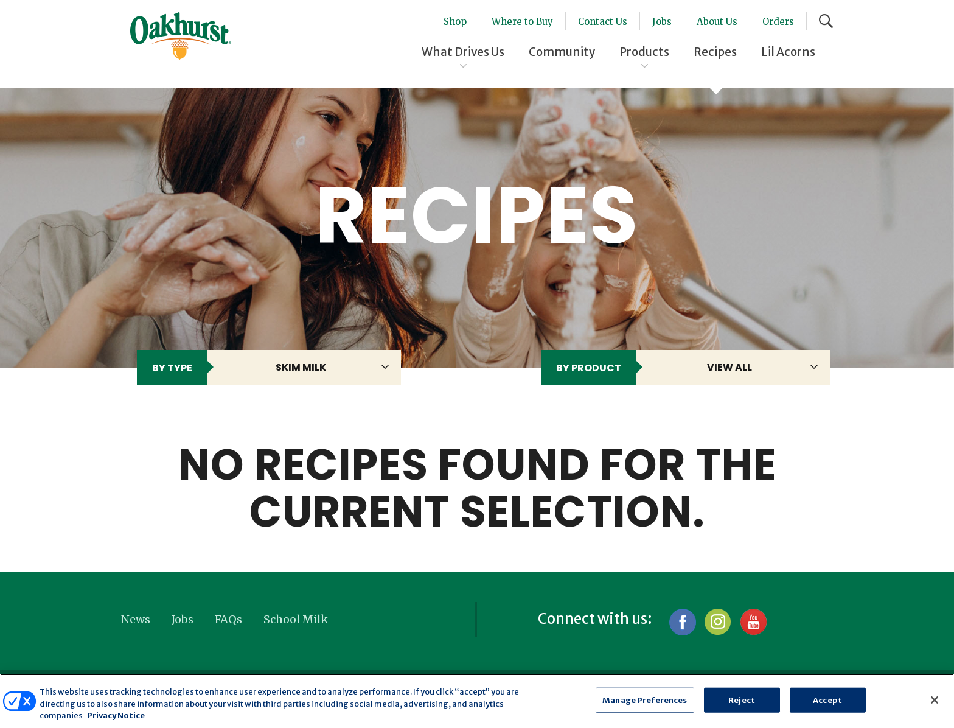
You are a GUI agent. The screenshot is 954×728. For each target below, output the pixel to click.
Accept (827, 700)
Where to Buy (522, 21)
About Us (717, 21)
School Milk (295, 619)
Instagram (717, 621)
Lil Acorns (788, 51)
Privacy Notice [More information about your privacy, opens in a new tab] (116, 715)
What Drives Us (463, 51)
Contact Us (602, 21)
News (135, 619)
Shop (455, 21)
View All (729, 367)
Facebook (682, 621)
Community (562, 51)
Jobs (662, 21)
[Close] (934, 700)
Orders (778, 21)
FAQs (228, 619)
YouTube (753, 621)
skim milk (301, 367)
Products (644, 51)
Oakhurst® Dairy (180, 36)
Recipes (715, 51)
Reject (741, 700)
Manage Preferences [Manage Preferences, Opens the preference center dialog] (644, 700)
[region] (477, 701)
